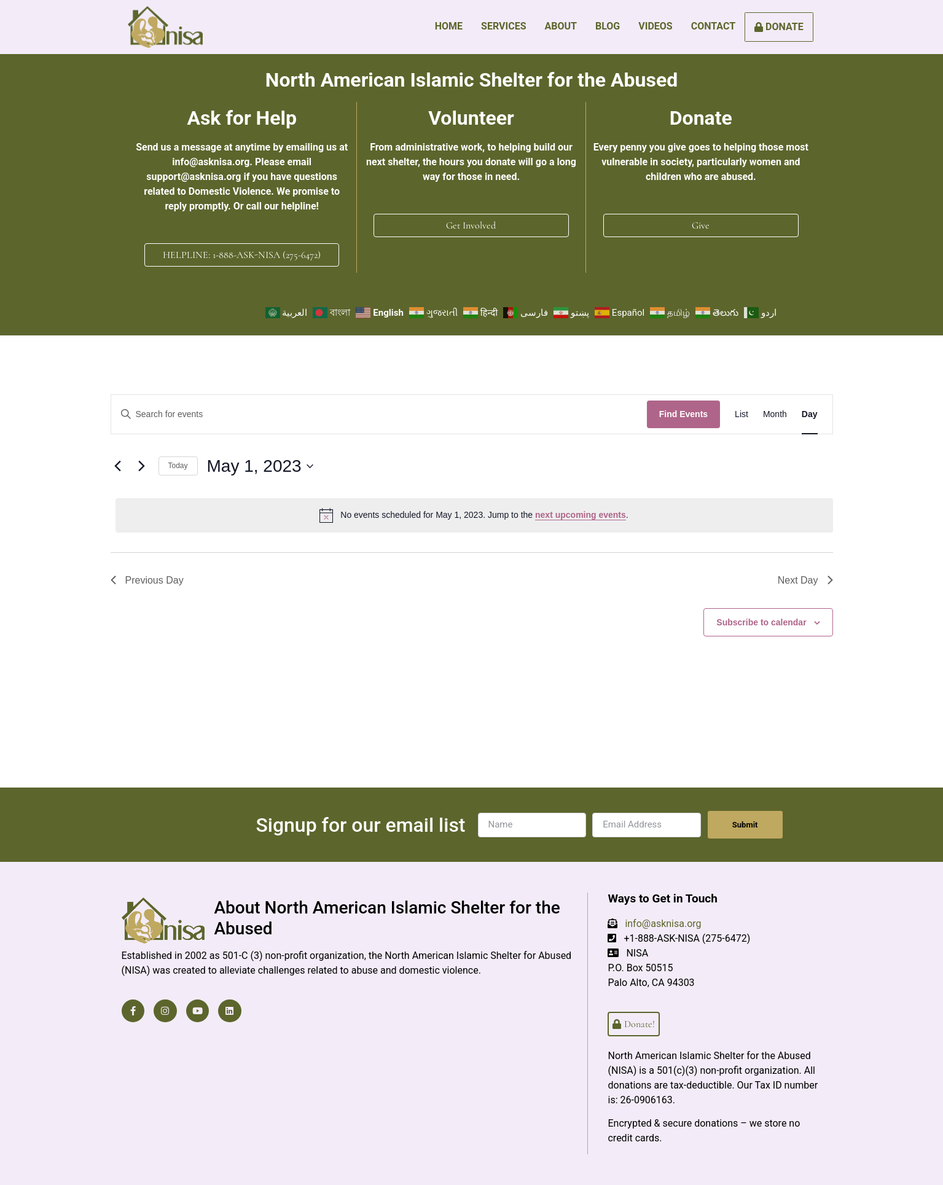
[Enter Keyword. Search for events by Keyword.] (379, 414)
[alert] (474, 515)
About (561, 26)
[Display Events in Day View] (810, 414)
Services (503, 26)
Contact (713, 26)
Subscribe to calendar (761, 622)
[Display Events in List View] (741, 414)
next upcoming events (580, 515)
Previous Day (147, 580)
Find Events (683, 414)
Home (449, 26)
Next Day (805, 580)
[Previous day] (118, 466)
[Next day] (142, 466)
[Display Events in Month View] (775, 414)
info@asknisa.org (663, 923)
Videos (655, 26)
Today (178, 465)
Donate (779, 27)
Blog (607, 26)
